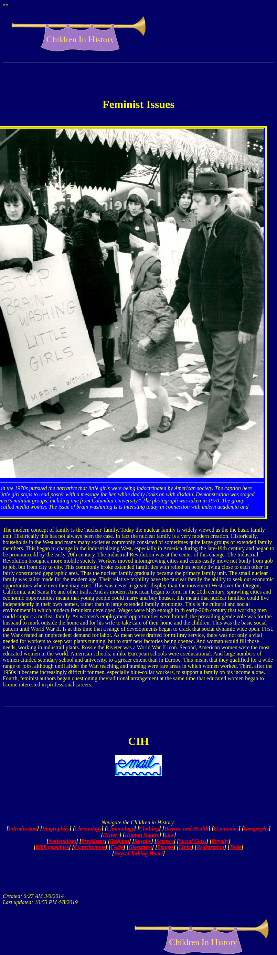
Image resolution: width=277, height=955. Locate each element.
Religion (119, 841)
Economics (226, 829)
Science (165, 841)
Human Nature (142, 835)
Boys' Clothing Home (138, 853)
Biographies (56, 829)
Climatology (120, 829)
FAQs (117, 847)
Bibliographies (52, 847)
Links (185, 847)
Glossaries (140, 847)
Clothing (149, 829)
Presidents (93, 841)
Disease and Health (186, 829)
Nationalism (62, 841)
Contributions (90, 847)
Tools (236, 847)
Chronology (88, 829)
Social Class (192, 841)
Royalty (142, 841)
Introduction (22, 829)
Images (165, 847)
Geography (256, 829)
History (111, 835)
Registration (210, 847)
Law (169, 835)
